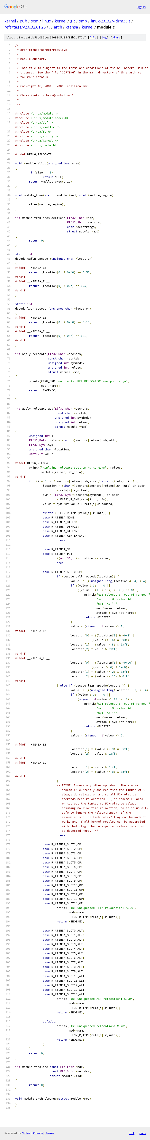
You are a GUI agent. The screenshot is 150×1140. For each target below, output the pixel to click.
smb (83, 21)
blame (116, 37)
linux (46, 21)
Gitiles (26, 1133)
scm (34, 21)
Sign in (141, 7)
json (142, 1133)
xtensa (72, 27)
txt (131, 1133)
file (92, 37)
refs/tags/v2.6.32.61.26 (25, 27)
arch (58, 27)
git (72, 21)
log (104, 37)
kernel (10, 21)
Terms (49, 1133)
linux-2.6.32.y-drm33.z (110, 21)
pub (23, 21)
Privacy (38, 1133)
